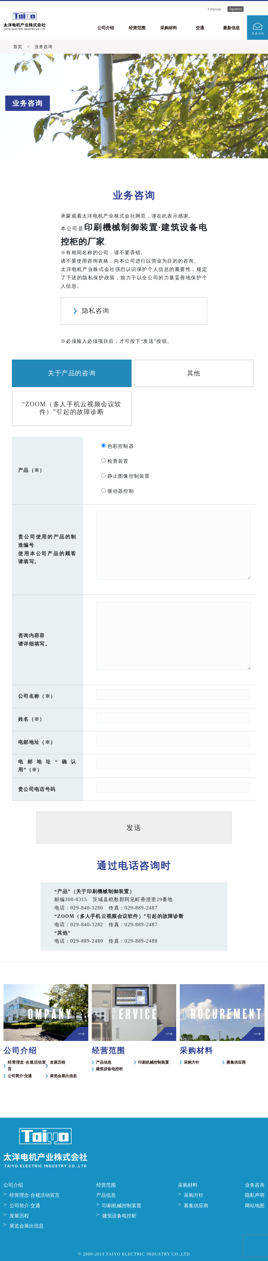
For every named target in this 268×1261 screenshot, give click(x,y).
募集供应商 (236, 1062)
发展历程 (57, 1062)
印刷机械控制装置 (153, 1062)
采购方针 (191, 1062)
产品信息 (103, 1062)
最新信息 (231, 27)
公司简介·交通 (20, 1076)
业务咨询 (255, 1185)
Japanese (235, 9)
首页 (17, 46)
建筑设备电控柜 (109, 1069)
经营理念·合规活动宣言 (27, 1065)
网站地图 (255, 1205)
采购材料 (168, 27)
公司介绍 (105, 27)
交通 (200, 27)
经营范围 (137, 27)
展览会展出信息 (63, 1076)
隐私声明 (255, 1195)
